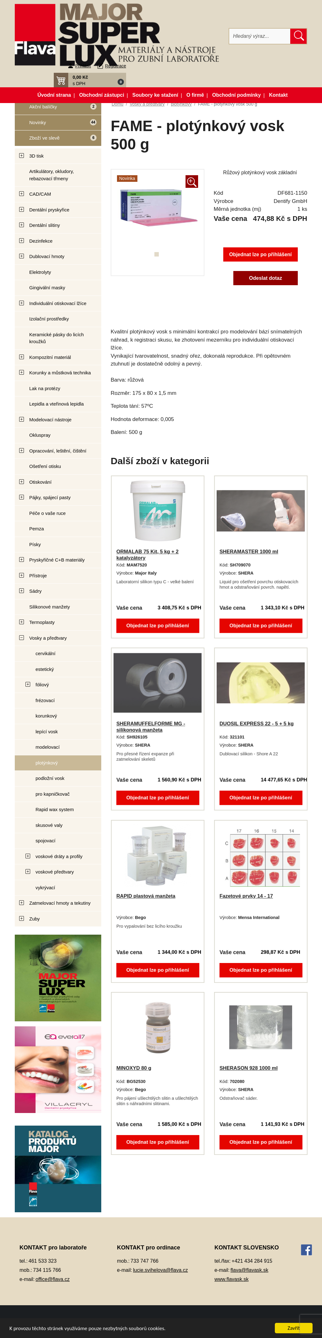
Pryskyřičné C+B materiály (57, 559)
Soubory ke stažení (155, 95)
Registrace (115, 65)
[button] (90, 80)
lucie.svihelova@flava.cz (160, 1270)
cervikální (45, 653)
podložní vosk (50, 778)
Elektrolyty (40, 272)
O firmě (195, 95)
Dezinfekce (41, 241)
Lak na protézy (44, 388)
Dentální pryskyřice (49, 209)
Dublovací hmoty (46, 256)
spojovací (45, 840)
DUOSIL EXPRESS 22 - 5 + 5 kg (256, 723)
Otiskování (40, 482)
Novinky (56, 124)
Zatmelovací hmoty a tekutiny (60, 903)
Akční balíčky (56, 109)
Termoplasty (42, 622)
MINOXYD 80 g (133, 1068)
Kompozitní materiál (50, 357)
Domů (117, 104)
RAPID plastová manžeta (145, 896)
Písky (35, 544)
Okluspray (40, 435)
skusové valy (49, 825)
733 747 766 (144, 1261)
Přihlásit (83, 65)
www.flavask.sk (231, 1279)
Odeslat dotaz (265, 278)
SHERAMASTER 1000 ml (248, 551)
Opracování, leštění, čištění (57, 450)
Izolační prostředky (49, 318)
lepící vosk (47, 731)
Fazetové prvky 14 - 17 (246, 896)
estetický (45, 669)
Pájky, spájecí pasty (49, 497)
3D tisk (36, 156)
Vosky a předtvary (48, 638)
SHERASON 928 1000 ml (248, 1068)
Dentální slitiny (44, 225)
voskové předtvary (55, 871)
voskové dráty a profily (59, 856)
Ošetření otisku (45, 466)
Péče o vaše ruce (47, 513)
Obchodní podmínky (236, 95)
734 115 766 (47, 1270)
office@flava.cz (52, 1279)
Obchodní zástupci (101, 95)
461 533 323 (43, 1261)
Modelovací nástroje (50, 419)
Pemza (36, 528)
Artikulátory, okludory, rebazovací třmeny (51, 175)
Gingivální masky (47, 287)
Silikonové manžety (49, 606)
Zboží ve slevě (56, 140)
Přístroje (38, 575)
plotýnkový (47, 762)
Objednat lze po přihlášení (260, 254)
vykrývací (45, 887)
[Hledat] (260, 36)
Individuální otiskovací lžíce (57, 303)
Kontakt (278, 95)
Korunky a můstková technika (60, 372)
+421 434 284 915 (252, 1261)
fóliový (42, 684)
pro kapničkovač (52, 794)
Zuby (34, 918)
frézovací (45, 700)
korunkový (46, 715)
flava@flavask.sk (249, 1270)
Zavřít (294, 1328)
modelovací (48, 747)
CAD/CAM (40, 194)
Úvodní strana (54, 95)
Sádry (35, 591)
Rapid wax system (55, 809)
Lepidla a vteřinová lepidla (56, 404)
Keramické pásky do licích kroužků (56, 338)
